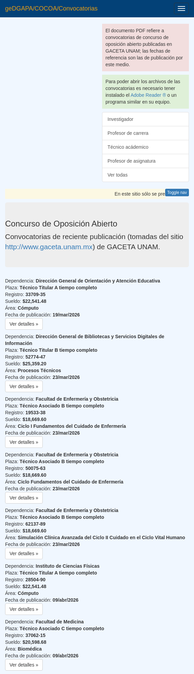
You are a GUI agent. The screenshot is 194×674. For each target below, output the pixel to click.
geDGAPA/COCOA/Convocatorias (51, 8)
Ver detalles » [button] (23, 324)
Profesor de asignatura (132, 161)
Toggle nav (177, 192)
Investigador (120, 119)
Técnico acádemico (128, 147)
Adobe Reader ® (148, 95)
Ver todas (118, 175)
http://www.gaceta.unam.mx (49, 247)
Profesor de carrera (128, 133)
